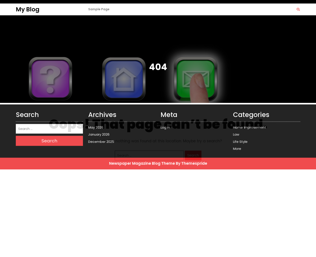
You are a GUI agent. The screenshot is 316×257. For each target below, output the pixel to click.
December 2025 (101, 103)
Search (193, 155)
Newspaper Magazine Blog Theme (142, 125)
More (237, 111)
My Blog (28, 9)
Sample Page (99, 9)
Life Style (240, 103)
